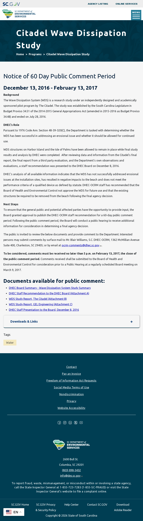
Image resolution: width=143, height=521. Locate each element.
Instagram (64, 422)
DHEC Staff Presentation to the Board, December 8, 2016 (44, 309)
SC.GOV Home (20, 504)
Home (20, 54)
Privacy (71, 401)
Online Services (126, 3)
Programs (35, 54)
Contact (71, 366)
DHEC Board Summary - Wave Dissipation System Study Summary (50, 287)
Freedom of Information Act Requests (71, 380)
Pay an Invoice (71, 373)
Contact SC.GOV (97, 504)
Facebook (59, 422)
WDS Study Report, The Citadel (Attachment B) (38, 298)
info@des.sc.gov (71, 475)
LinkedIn (70, 422)
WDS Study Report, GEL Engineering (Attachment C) (40, 304)
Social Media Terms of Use (71, 387)
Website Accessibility (71, 407)
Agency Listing (98, 3)
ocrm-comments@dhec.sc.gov (81, 245)
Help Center (71, 504)
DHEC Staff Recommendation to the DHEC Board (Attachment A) (49, 293)
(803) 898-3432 (71, 470)
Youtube (81, 422)
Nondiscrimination (71, 394)
